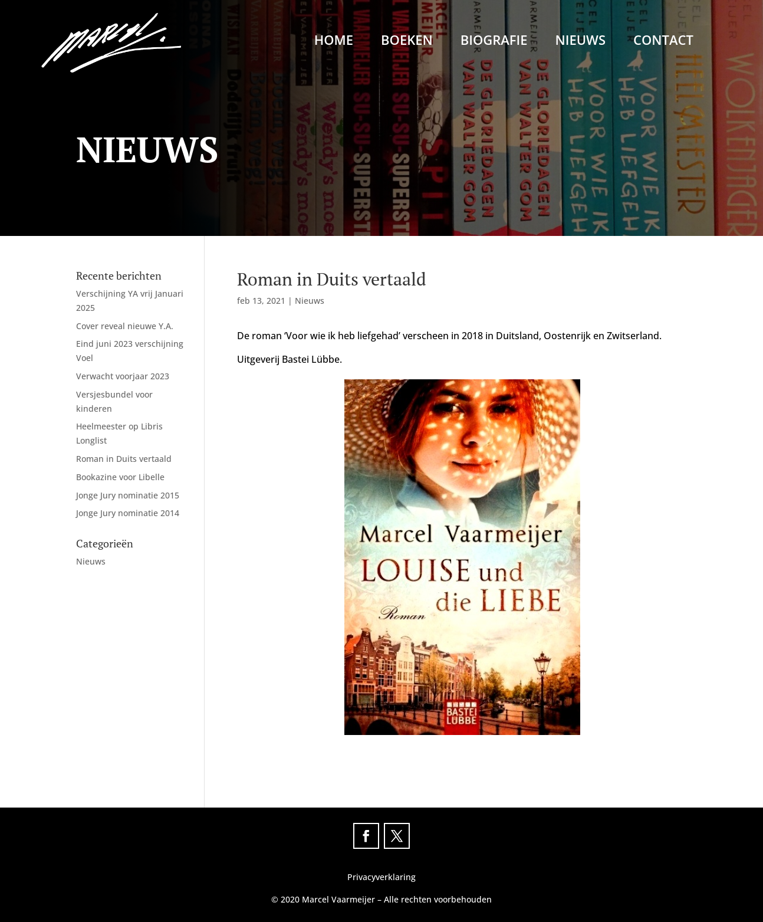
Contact (663, 41)
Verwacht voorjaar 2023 (122, 376)
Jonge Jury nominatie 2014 (127, 513)
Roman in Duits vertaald (124, 458)
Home (333, 41)
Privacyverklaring (381, 876)
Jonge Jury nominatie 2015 (127, 495)
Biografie (494, 41)
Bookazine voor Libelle (120, 477)
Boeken (407, 41)
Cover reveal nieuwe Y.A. (124, 326)
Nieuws (580, 41)
